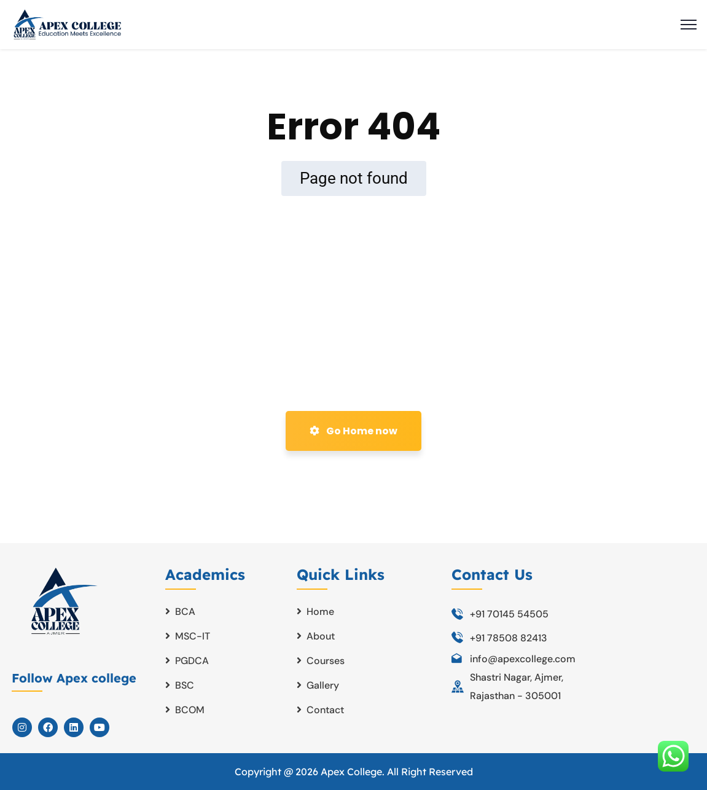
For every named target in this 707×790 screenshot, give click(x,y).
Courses (326, 660)
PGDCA (192, 660)
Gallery (323, 685)
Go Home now (353, 431)
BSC (184, 685)
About (321, 636)
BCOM (190, 709)
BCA (185, 611)
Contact (325, 709)
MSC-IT (192, 636)
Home (320, 611)
